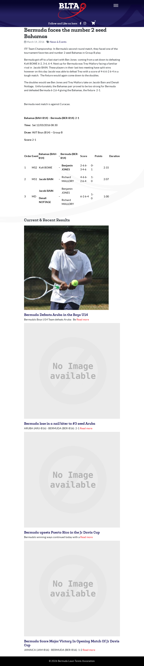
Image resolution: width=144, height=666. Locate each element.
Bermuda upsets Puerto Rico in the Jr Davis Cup (62, 532)
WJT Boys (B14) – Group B (47, 132)
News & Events (58, 42)
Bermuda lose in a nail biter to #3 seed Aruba (59, 424)
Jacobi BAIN (46, 179)
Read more (83, 319)
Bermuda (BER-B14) (62, 118)
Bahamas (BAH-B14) (36, 118)
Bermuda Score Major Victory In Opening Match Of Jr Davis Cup (71, 643)
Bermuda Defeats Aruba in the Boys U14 (56, 315)
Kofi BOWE (45, 167)
